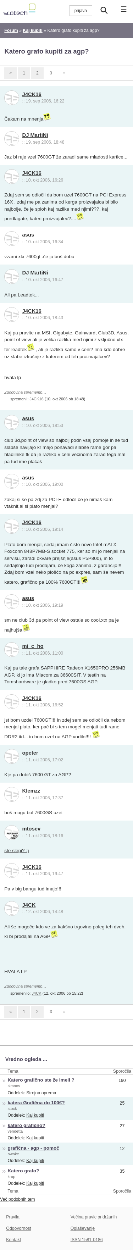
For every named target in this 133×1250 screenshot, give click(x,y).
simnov (14, 1086)
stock (12, 1108)
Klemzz (31, 791)
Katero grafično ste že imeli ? (41, 1080)
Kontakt (13, 1239)
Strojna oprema (41, 1092)
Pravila (13, 1217)
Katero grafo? (23, 1170)
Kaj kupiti (35, 1115)
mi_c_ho (33, 646)
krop (12, 1176)
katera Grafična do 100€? (36, 1102)
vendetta (15, 1131)
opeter (30, 753)
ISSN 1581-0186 (87, 1239)
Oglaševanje (83, 1228)
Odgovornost (18, 1228)
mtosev (31, 829)
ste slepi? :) (16, 850)
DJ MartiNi (35, 135)
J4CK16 (31, 94)
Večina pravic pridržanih (94, 1217)
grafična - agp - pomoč (33, 1148)
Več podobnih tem (17, 1199)
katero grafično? (26, 1125)
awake (13, 1154)
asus (28, 235)
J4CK (29, 905)
